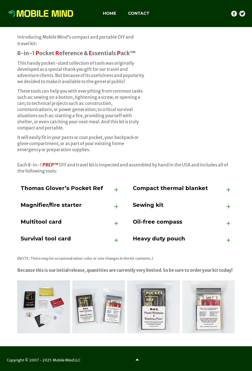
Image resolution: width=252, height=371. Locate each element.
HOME (109, 13)
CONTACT (138, 13)
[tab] (70, 189)
